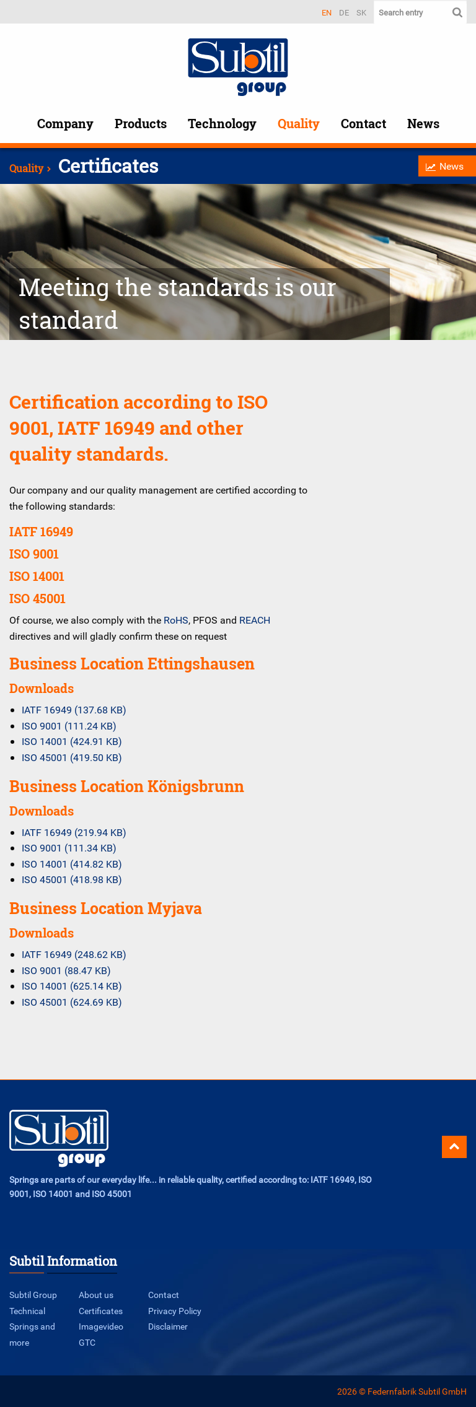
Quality (299, 123)
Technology (222, 123)
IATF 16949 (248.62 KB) (74, 954)
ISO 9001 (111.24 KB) (69, 726)
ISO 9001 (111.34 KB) (69, 848)
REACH (254, 620)
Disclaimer (168, 1326)
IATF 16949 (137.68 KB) (74, 710)
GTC (87, 1342)
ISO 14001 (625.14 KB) (72, 986)
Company (65, 123)
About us (96, 1294)
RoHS (176, 620)
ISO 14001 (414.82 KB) (72, 864)
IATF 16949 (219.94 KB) (74, 832)
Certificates (101, 1311)
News (423, 123)
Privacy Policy (174, 1311)
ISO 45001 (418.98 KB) (72, 879)
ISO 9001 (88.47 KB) (66, 970)
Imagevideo (101, 1326)
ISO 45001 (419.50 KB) (72, 757)
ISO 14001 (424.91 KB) (72, 741)
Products (141, 123)
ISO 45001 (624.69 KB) (72, 1002)
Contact (363, 123)
